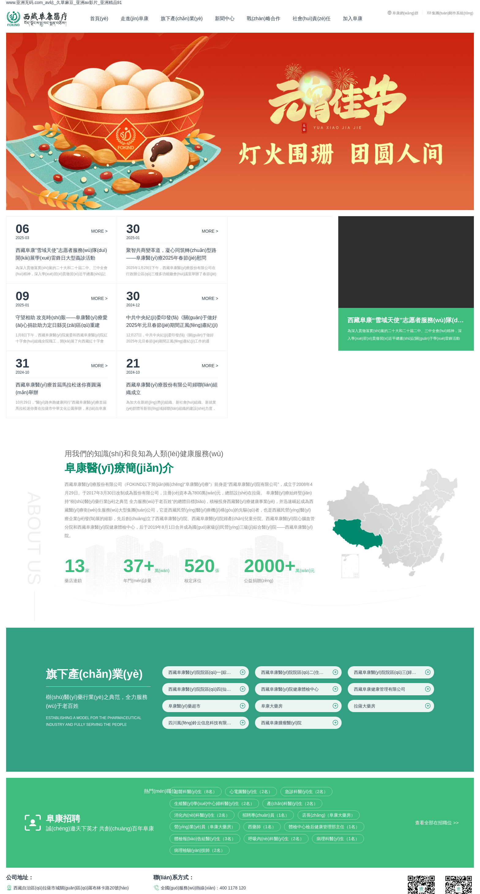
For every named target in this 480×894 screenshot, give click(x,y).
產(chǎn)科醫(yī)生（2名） (292, 736)
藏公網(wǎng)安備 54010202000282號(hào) (256, 863)
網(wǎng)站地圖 (452, 863)
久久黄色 (100, 890)
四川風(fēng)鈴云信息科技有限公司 (207, 655)
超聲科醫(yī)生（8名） (195, 724)
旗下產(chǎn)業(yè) (182, 18)
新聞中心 (224, 18)
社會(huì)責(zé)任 (312, 18)
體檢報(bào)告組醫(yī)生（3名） (205, 771)
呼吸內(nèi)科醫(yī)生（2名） (276, 771)
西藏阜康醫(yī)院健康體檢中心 (300, 622)
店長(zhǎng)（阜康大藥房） (328, 747)
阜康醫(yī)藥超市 (207, 638)
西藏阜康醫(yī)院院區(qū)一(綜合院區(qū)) (208, 605)
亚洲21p (32, 890)
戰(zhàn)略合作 (263, 18)
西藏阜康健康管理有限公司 (393, 622)
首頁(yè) (99, 18)
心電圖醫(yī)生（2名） (251, 724)
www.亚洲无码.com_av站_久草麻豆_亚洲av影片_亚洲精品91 (64, 2)
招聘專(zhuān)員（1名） (265, 747)
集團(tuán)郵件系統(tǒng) (450, 13)
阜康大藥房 (300, 638)
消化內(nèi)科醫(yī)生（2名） (202, 747)
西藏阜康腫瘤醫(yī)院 (300, 655)
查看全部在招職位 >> (437, 755)
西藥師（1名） (262, 759)
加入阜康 (352, 18)
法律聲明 (402, 863)
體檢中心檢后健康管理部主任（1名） (324, 759)
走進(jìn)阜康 (135, 18)
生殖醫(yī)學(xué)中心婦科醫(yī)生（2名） (214, 736)
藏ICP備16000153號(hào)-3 (179, 863)
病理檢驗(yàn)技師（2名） (199, 783)
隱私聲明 (424, 863)
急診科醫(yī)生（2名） (306, 724)
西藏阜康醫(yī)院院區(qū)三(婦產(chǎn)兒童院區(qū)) (394, 605)
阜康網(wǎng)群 (403, 13)
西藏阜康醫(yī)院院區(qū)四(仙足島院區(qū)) (208, 622)
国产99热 (15, 890)
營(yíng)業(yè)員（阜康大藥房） (204, 759)
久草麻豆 (81, 890)
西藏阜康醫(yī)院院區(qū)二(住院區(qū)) (300, 605)
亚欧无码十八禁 (57, 890)
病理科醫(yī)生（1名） (338, 771)
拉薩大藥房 (393, 638)
